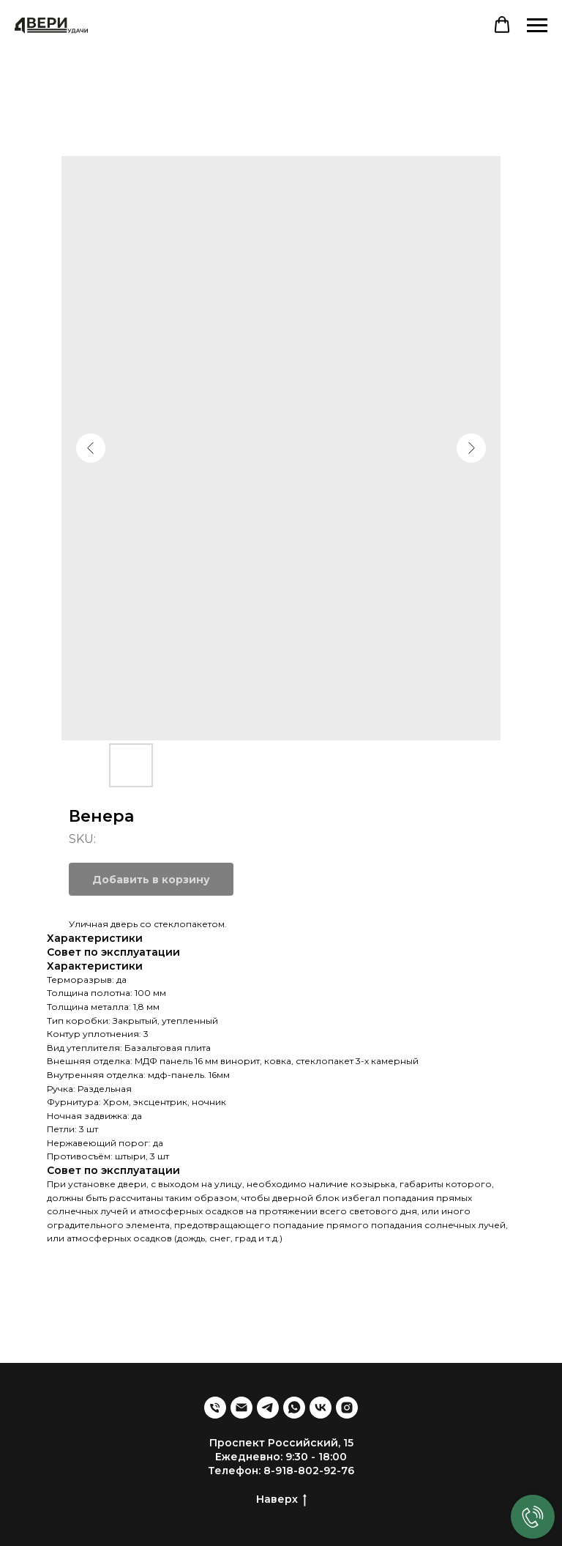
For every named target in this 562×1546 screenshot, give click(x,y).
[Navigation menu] (537, 25)
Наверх (281, 1499)
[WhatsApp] (294, 1408)
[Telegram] (268, 1408)
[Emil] (241, 1408)
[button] (502, 25)
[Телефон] (215, 1408)
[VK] (320, 1408)
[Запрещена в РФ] (347, 1408)
